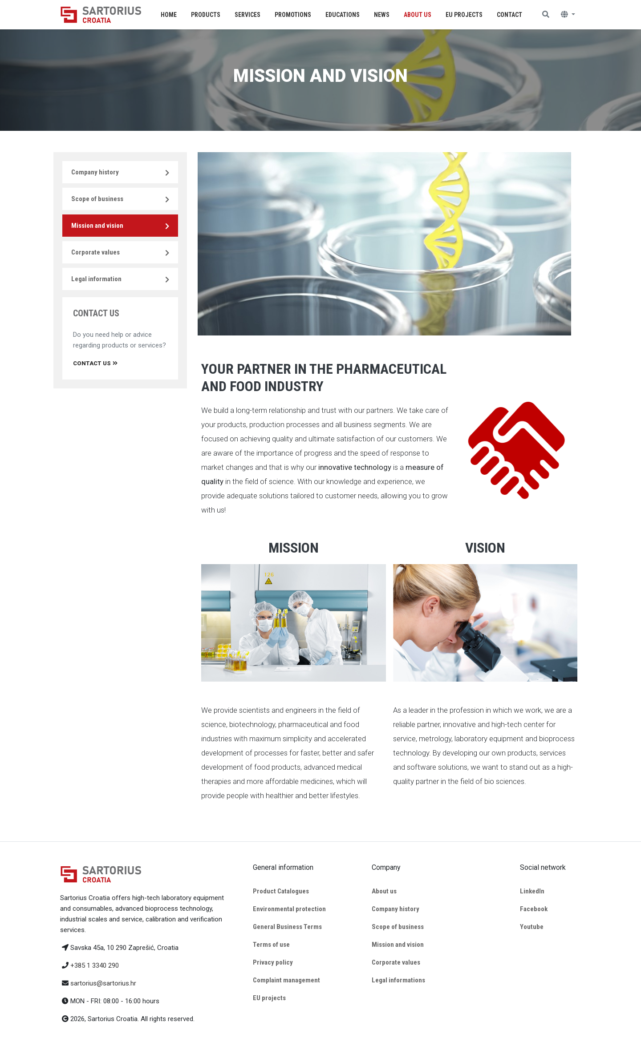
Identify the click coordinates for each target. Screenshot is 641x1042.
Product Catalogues (281, 891)
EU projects (269, 998)
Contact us (95, 363)
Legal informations (398, 980)
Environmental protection (289, 909)
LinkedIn (532, 891)
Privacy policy (273, 962)
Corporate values (95, 252)
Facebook (534, 909)
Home (169, 14)
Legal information (96, 279)
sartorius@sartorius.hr (103, 983)
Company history (95, 172)
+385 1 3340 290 (94, 965)
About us (384, 891)
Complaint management (286, 980)
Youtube (532, 927)
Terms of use (271, 945)
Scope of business (97, 199)
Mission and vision (97, 226)
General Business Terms (287, 927)
